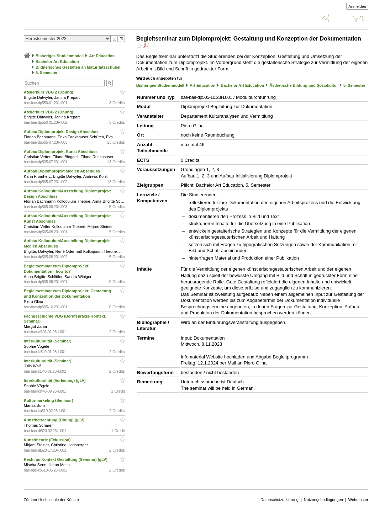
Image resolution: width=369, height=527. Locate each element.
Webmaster (358, 499)
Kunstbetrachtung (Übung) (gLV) (54, 420)
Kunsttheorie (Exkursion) (48, 440)
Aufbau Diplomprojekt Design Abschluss (62, 131)
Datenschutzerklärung (279, 499)
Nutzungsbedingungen (323, 499)
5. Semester (47, 72)
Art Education (102, 56)
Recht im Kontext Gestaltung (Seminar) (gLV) (66, 459)
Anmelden (357, 6)
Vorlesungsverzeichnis (76, 19)
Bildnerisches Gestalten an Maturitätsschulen (78, 67)
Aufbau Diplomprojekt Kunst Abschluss (61, 151)
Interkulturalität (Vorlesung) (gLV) (55, 380)
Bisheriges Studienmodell (60, 56)
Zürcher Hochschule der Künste (51, 499)
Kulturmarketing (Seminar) (49, 400)
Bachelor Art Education (57, 61)
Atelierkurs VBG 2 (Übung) (49, 92)
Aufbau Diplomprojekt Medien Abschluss (62, 171)
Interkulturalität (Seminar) (48, 341)
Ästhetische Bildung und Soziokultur (303, 85)
